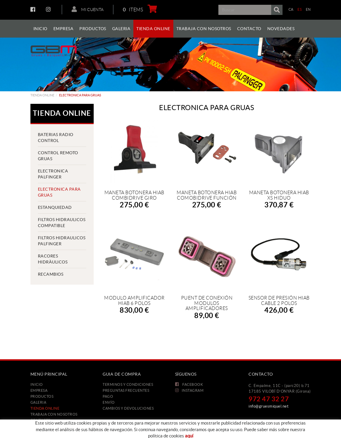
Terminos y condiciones (128, 384)
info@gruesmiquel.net (268, 406)
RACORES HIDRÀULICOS (53, 259)
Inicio (36, 384)
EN (308, 9)
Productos (42, 396)
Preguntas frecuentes (126, 390)
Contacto (40, 420)
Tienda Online (42, 95)
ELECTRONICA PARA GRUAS (59, 192)
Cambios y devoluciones (128, 408)
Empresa (39, 390)
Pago (108, 396)
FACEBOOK (33, 9)
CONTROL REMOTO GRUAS (58, 155)
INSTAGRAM (49, 9)
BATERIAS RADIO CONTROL (55, 137)
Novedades (42, 426)
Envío (109, 402)
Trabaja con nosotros (54, 414)
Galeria (38, 402)
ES (299, 9)
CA (291, 9)
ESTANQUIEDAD (55, 207)
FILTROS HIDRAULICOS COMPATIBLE (62, 222)
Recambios (51, 274)
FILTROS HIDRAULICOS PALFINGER (62, 240)
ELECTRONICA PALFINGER (53, 174)
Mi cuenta (88, 9)
